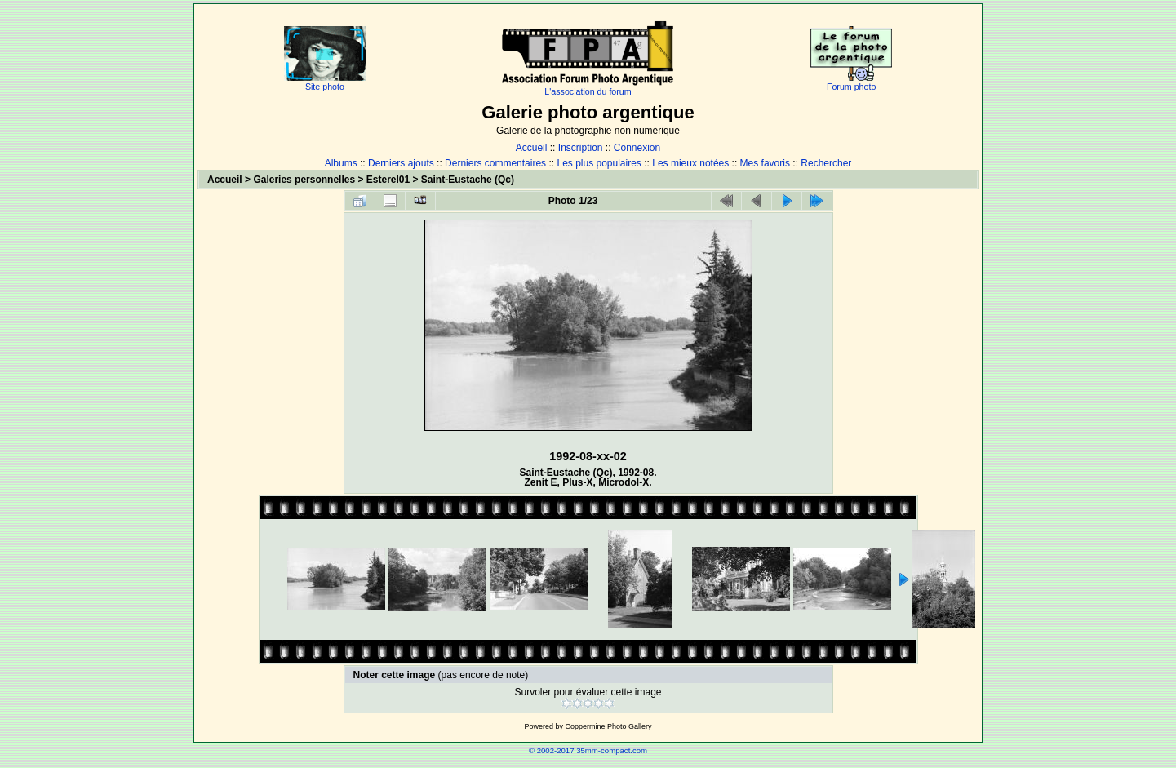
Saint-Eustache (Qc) (467, 179)
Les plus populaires (599, 163)
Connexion (637, 147)
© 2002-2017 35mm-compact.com (588, 750)
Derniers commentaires (495, 163)
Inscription (580, 147)
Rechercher (826, 163)
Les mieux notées (690, 163)
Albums (341, 163)
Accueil (532, 147)
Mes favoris (765, 163)
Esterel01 (388, 179)
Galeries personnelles (304, 179)
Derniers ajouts (401, 163)
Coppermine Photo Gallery (608, 726)
